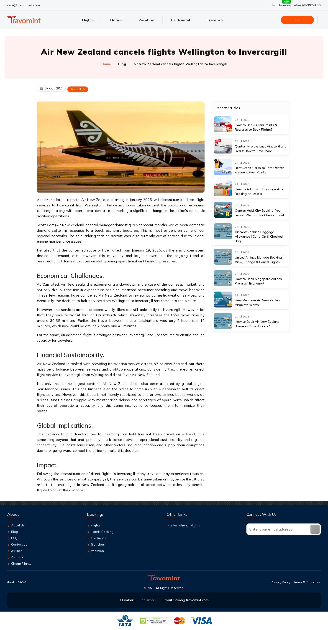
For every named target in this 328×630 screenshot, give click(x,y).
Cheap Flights (19, 564)
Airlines (15, 551)
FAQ (12, 538)
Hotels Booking (100, 532)
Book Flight (78, 89)
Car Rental (97, 538)
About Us (16, 526)
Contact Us (17, 545)
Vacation (95, 551)
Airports (15, 557)
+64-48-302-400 (307, 5)
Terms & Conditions (307, 582)
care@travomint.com (23, 5)
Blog (122, 64)
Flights (94, 526)
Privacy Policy (280, 582)
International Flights (183, 526)
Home (106, 64)
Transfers (96, 545)
